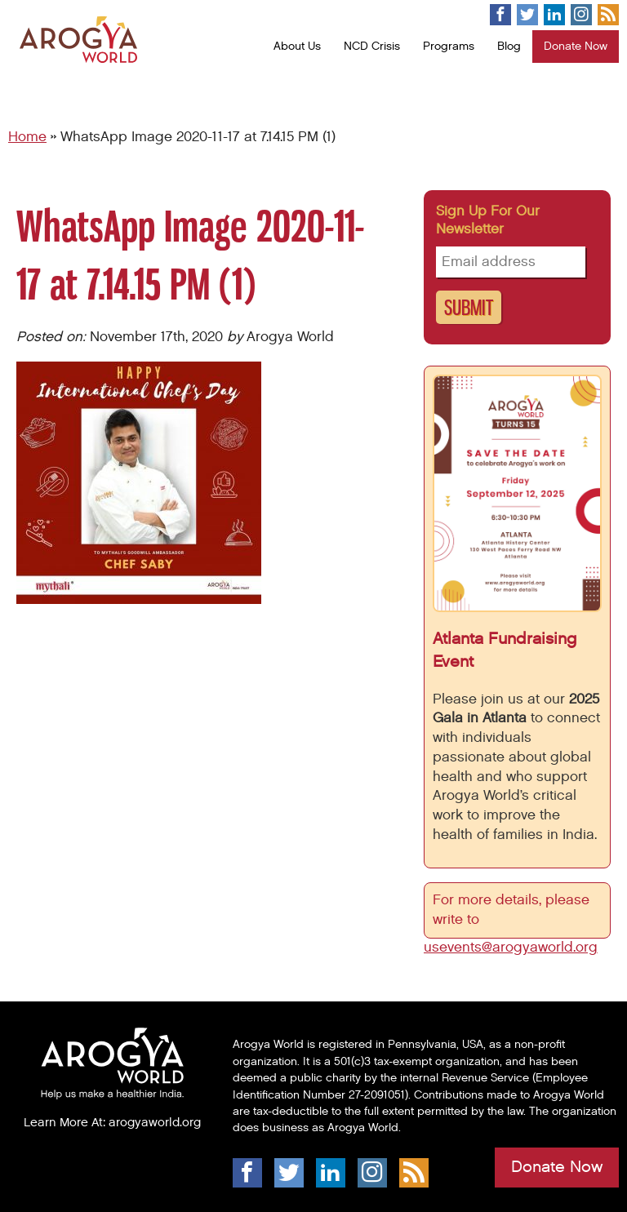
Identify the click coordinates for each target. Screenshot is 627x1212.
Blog (509, 46)
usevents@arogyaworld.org (511, 948)
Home (27, 137)
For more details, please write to (511, 910)
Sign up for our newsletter (488, 220)
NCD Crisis (372, 46)
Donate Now (575, 46)
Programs (448, 46)
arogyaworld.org (155, 1122)
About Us (297, 46)
